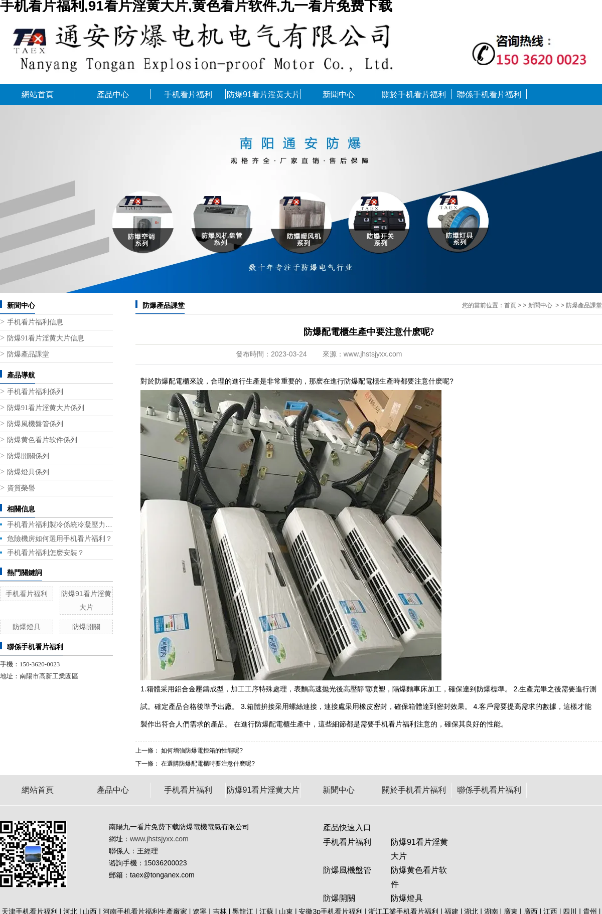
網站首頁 (38, 94)
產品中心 (113, 94)
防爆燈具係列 (28, 472)
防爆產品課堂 (28, 354)
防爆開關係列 (28, 456)
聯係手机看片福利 (489, 94)
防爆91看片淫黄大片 (263, 94)
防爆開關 (86, 627)
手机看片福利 (188, 94)
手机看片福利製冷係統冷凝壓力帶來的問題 (60, 524)
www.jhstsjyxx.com (373, 354)
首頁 (510, 305)
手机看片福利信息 (35, 322)
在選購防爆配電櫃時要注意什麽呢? (207, 763)
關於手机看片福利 (414, 94)
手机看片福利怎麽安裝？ (45, 553)
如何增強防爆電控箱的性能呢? (201, 750)
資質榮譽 (21, 488)
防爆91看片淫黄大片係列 (45, 408)
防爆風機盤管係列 (35, 424)
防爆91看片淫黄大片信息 (45, 338)
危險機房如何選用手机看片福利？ (59, 538)
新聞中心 (339, 94)
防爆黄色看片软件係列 (42, 440)
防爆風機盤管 (347, 870)
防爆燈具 (27, 627)
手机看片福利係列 (35, 392)
